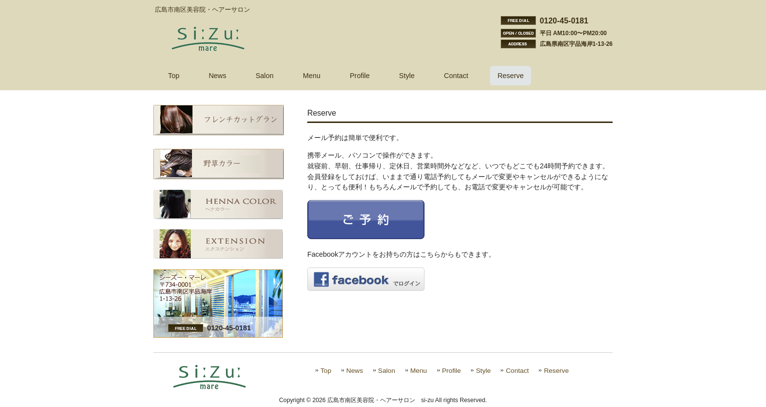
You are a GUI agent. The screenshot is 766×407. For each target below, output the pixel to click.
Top (325, 370)
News (354, 370)
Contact (517, 370)
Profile (451, 370)
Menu (418, 370)
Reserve (556, 370)
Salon (386, 370)
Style (483, 370)
